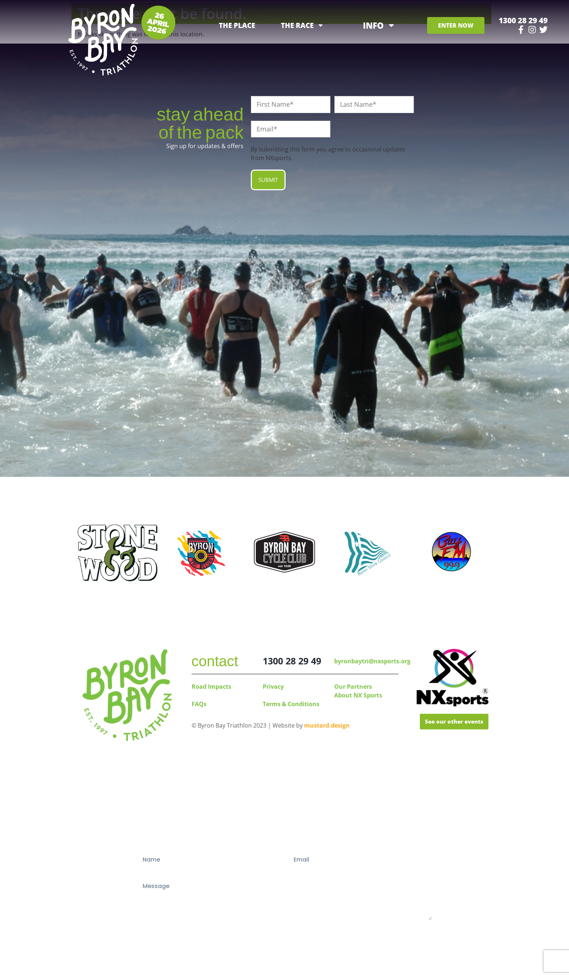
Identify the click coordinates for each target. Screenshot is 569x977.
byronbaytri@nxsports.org (372, 661)
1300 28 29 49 (523, 20)
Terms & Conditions (291, 704)
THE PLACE (237, 25)
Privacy (273, 687)
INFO (379, 25)
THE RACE (302, 25)
